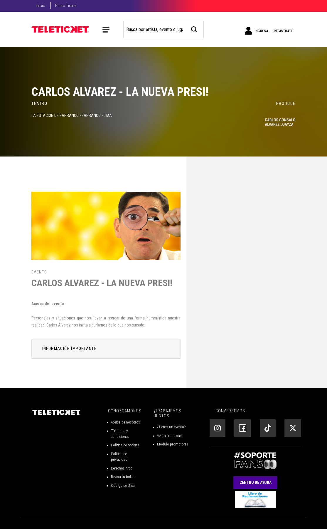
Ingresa (256, 31)
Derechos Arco (121, 468)
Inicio (40, 5)
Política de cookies (125, 445)
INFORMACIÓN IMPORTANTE (69, 348)
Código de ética (123, 485)
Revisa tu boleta (123, 476)
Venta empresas (169, 435)
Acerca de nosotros (125, 422)
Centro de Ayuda (256, 482)
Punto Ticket (66, 5)
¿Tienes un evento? (171, 427)
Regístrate (283, 31)
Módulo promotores (172, 444)
